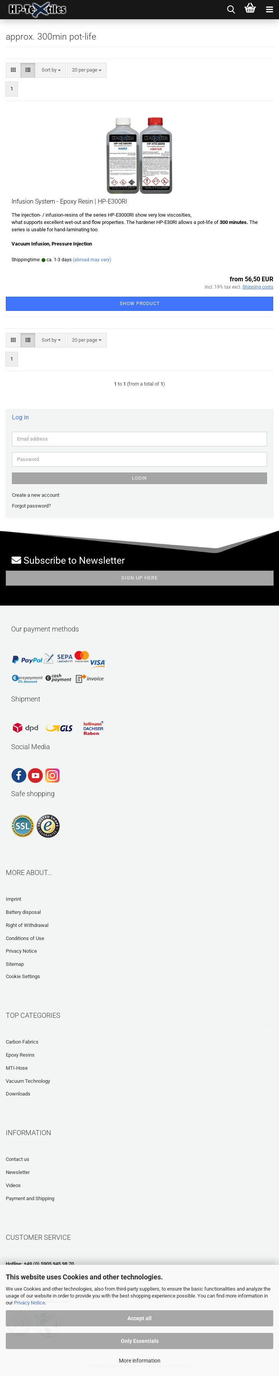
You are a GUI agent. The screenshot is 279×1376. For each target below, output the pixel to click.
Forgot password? (31, 506)
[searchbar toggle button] (231, 9)
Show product (140, 303)
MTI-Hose (17, 1068)
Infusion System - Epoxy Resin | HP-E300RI (69, 201)
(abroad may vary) (92, 259)
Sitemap (15, 964)
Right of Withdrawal (27, 925)
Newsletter (18, 1172)
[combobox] (51, 70)
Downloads (18, 1094)
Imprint (13, 899)
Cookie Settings (23, 976)
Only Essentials (140, 1341)
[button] (13, 70)
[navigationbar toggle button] (269, 9)
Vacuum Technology (28, 1081)
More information (139, 1361)
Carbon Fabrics (22, 1042)
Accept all (139, 1318)
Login (139, 478)
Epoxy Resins (20, 1055)
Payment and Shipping (30, 1198)
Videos (13, 1185)
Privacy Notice (29, 1303)
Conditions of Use (25, 938)
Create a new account (35, 495)
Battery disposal (23, 912)
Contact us (17, 1159)
